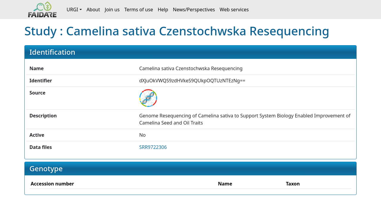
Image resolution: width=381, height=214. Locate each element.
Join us (112, 9)
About (93, 9)
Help (163, 9)
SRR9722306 (153, 147)
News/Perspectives (194, 9)
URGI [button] (72, 9)
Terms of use (138, 9)
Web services (234, 9)
